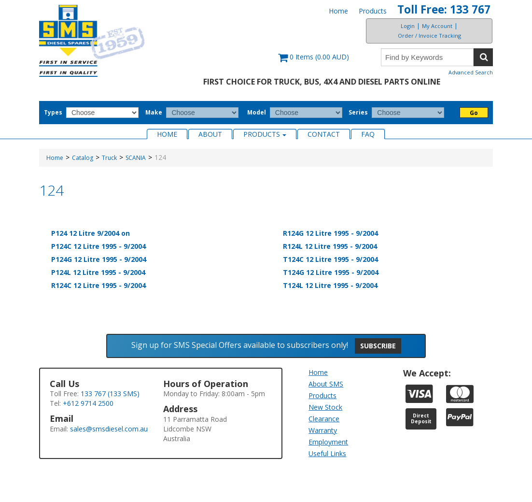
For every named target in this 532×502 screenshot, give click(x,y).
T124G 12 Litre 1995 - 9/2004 (330, 272)
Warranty (322, 430)
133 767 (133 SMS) (110, 393)
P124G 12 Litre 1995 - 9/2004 (98, 259)
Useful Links (327, 453)
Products (373, 10)
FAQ (368, 134)
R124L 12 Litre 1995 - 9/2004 (330, 246)
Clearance (323, 418)
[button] (313, 61)
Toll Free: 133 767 (443, 9)
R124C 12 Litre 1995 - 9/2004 (98, 285)
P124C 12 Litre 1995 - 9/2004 (98, 246)
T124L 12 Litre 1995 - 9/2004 (330, 285)
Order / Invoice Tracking (429, 35)
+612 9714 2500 (88, 403)
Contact (324, 134)
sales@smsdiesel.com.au (109, 428)
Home (338, 10)
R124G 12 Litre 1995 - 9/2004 (330, 233)
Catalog (82, 158)
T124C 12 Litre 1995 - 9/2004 (330, 259)
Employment (328, 441)
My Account (437, 25)
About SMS (325, 383)
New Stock (325, 407)
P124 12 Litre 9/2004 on (90, 233)
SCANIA (136, 158)
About (210, 134)
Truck (109, 158)
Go (474, 113)
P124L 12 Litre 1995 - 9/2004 (98, 272)
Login (408, 25)
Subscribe (378, 345)
